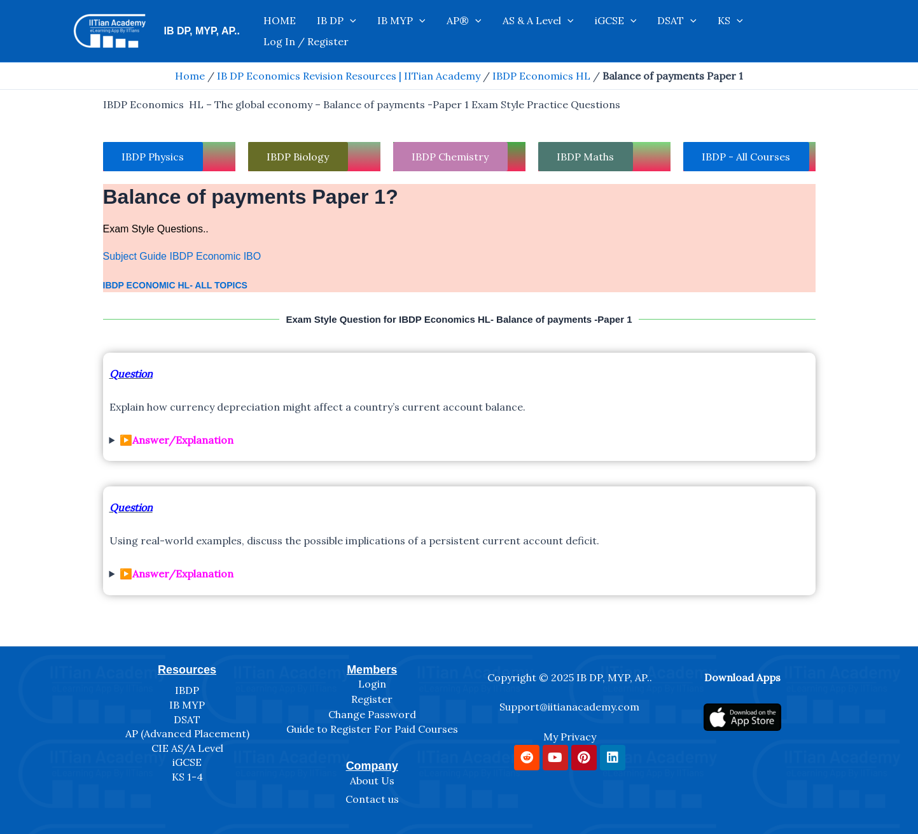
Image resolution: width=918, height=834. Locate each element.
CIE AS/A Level (187, 748)
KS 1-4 (187, 776)
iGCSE (639, 31)
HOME (344, 31)
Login (372, 683)
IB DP (393, 31)
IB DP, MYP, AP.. (202, 30)
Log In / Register (804, 31)
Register (372, 699)
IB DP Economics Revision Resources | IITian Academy (348, 75)
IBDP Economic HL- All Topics (175, 285)
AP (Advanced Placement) (187, 733)
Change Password (372, 714)
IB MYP (450, 31)
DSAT (691, 31)
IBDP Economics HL (541, 75)
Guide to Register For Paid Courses (372, 729)
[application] (406, 31)
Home (190, 75)
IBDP (187, 690)
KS (736, 31)
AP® (504, 31)
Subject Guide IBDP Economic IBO (182, 256)
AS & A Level (569, 31)
